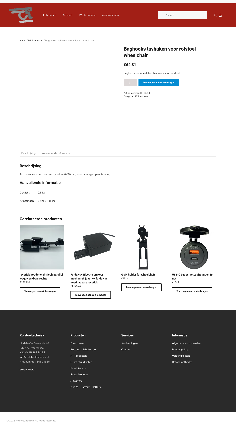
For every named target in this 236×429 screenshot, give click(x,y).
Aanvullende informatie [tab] (56, 153)
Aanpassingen (110, 15)
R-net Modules (79, 374)
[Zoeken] (182, 15)
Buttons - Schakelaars (83, 349)
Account (67, 15)
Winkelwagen (87, 15)
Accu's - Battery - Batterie (86, 387)
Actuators (76, 381)
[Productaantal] (130, 82)
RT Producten (35, 40)
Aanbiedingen (129, 343)
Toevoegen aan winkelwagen (158, 82)
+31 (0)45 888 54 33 (32, 352)
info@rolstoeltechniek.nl (34, 357)
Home (23, 40)
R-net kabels (78, 368)
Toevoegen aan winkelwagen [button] (40, 291)
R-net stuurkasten (81, 362)
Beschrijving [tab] (28, 153)
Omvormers (77, 343)
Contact (125, 349)
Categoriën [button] (49, 15)
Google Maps (27, 369)
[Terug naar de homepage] (22, 15)
